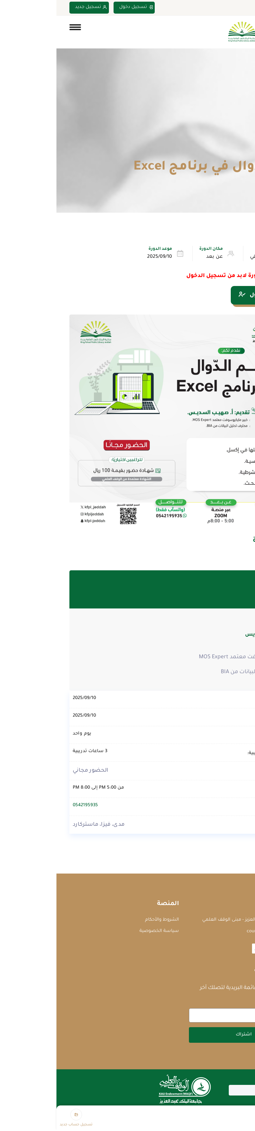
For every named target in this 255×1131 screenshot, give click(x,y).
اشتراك (187, 1034)
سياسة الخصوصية (103, 931)
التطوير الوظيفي (212, 257)
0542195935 (29, 805)
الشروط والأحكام (106, 919)
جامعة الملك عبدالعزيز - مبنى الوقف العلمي (190, 919)
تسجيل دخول (80, 7)
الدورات (212, 151)
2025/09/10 (103, 257)
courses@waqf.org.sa (212, 931)
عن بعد (158, 257)
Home (236, 151)
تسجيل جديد (35, 7)
